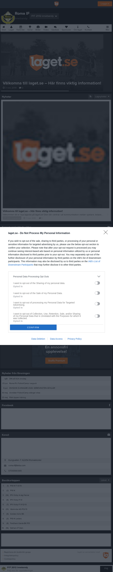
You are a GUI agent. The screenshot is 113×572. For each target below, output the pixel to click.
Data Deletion (38, 339)
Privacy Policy (75, 339)
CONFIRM (33, 327)
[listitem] (56, 276)
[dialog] (56, 286)
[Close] (107, 233)
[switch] (97, 283)
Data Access (56, 339)
